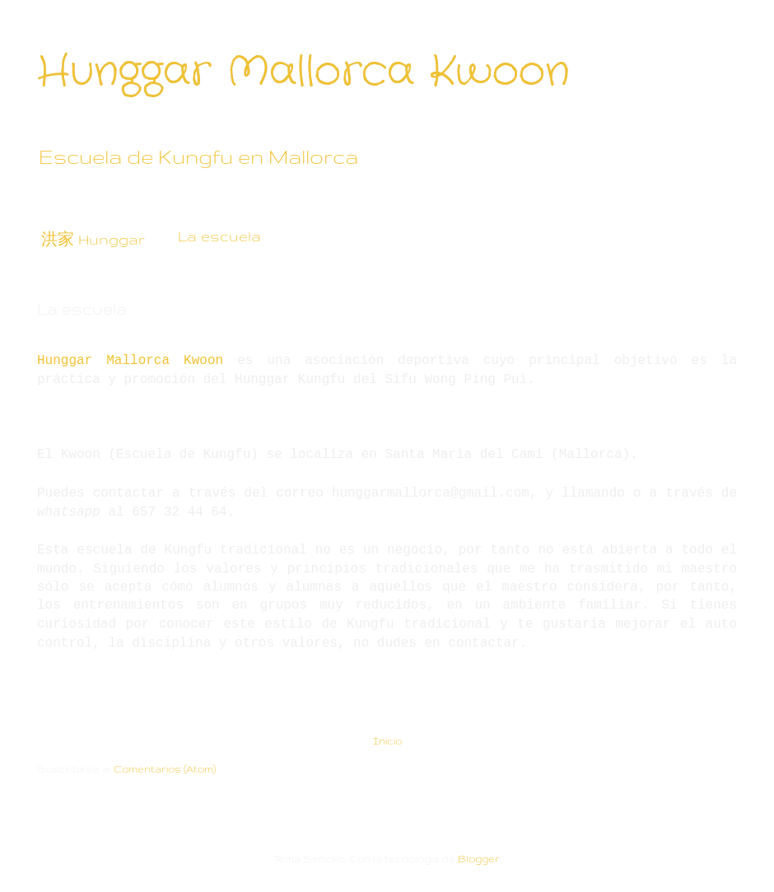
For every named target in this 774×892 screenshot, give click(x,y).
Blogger (479, 858)
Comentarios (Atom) (165, 769)
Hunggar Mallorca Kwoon (303, 72)
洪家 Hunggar (93, 239)
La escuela (219, 236)
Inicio (387, 741)
